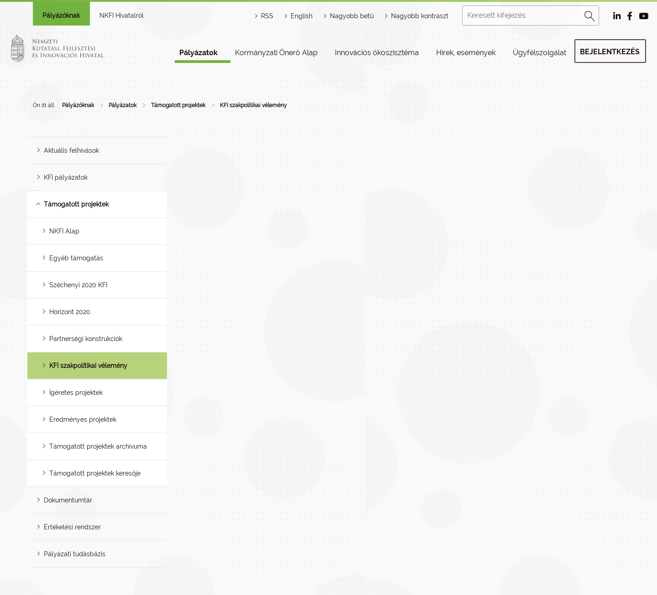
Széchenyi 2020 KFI (78, 285)
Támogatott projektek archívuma (98, 446)
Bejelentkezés (610, 51)
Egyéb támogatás (76, 258)
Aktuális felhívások (71, 150)
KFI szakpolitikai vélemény (253, 105)
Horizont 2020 (69, 312)
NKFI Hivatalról (121, 15)
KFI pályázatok (66, 177)
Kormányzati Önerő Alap (276, 52)
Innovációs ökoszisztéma (377, 52)
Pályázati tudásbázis (74, 554)
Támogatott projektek (178, 105)
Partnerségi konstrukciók (85, 338)
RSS (267, 16)
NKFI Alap (64, 231)
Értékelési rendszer (72, 527)
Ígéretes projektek (76, 392)
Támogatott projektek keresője (95, 473)
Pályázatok (198, 52)
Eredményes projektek (82, 419)
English (302, 16)
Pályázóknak (61, 15)
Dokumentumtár (68, 500)
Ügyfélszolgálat (539, 52)
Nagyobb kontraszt (419, 16)
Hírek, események (465, 52)
